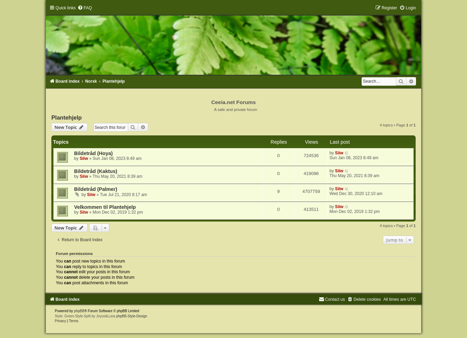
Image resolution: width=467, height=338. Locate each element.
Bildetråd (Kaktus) (95, 171)
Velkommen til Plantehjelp (105, 207)
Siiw (84, 158)
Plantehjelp (66, 117)
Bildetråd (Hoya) (93, 153)
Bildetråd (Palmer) (95, 189)
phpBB (79, 311)
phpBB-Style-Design (131, 316)
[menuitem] (85, 8)
